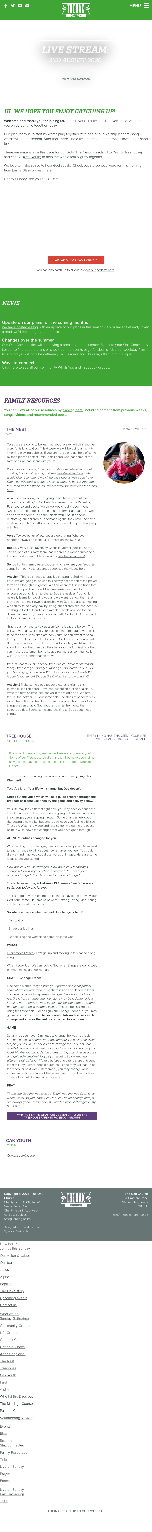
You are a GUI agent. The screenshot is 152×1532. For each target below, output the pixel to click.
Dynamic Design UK (16, 1231)
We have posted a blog (20, 327)
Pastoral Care (10, 1410)
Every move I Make (20, 952)
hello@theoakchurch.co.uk (129, 1214)
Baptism (6, 1283)
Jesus (4, 1269)
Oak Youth (8, 1375)
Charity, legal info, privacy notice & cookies (21, 1212)
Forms (5, 1480)
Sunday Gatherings (15, 1318)
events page (82, 349)
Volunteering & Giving (17, 1417)
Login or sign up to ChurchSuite (76, 1511)
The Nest (7, 1361)
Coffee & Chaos (12, 1347)
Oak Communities (23, 344)
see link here (81, 547)
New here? (8, 1243)
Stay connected (12, 1445)
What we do (9, 1313)
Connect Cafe (10, 1339)
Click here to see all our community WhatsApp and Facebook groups (55, 367)
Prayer (5, 1473)
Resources (8, 1440)
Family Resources (13, 1452)
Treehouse (8, 1368)
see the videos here (72, 568)
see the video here (71, 556)
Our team (7, 1262)
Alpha (4, 1276)
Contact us (8, 1305)
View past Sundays (76, 79)
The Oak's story (12, 1291)
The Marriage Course (16, 1403)
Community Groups (15, 1325)
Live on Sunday (12, 1466)
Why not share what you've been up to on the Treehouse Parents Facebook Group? (52, 1116)
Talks (4, 1459)
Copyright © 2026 (17, 1193)
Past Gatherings (12, 1494)
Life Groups (9, 1332)
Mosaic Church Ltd (15, 1206)
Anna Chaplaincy (13, 1354)
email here (55, 456)
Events (5, 1426)
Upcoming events (13, 1298)
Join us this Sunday (15, 1248)
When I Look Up (18, 965)
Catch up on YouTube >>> (76, 259)
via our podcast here (100, 269)
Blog (3, 1433)
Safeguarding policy (17, 1218)
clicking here (73, 410)
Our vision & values (15, 1255)
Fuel (3, 1382)
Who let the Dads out (16, 1396)
